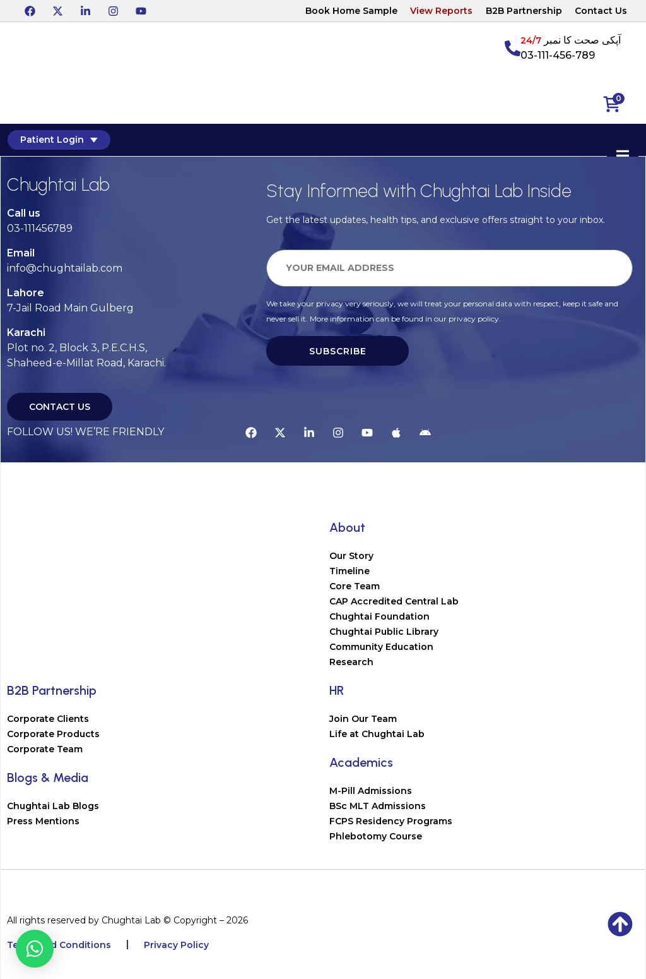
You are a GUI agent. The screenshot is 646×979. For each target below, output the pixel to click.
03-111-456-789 (557, 55)
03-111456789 (40, 228)
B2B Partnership (524, 10)
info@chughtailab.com (64, 268)
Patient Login (58, 139)
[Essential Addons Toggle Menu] (624, 156)
